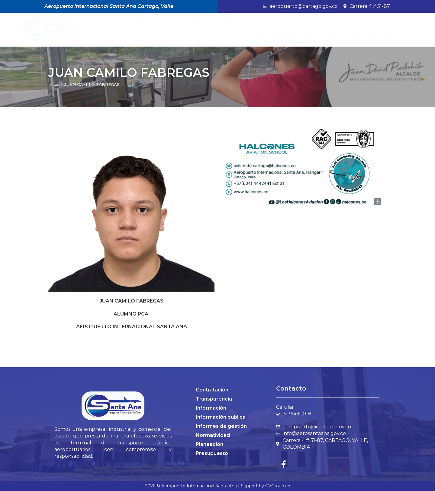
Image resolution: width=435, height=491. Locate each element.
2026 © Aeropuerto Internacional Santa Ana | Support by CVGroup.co (217, 486)
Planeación (209, 444)
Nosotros (205, 22)
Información (211, 408)
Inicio (144, 22)
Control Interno (354, 22)
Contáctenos (381, 36)
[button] (413, 30)
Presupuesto (212, 453)
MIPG (314, 22)
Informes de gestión (221, 426)
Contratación (212, 390)
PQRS (392, 22)
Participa (170, 22)
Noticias (238, 22)
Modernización (338, 36)
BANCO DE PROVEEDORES (284, 36)
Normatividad (213, 435)
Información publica (221, 417)
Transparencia (277, 22)
